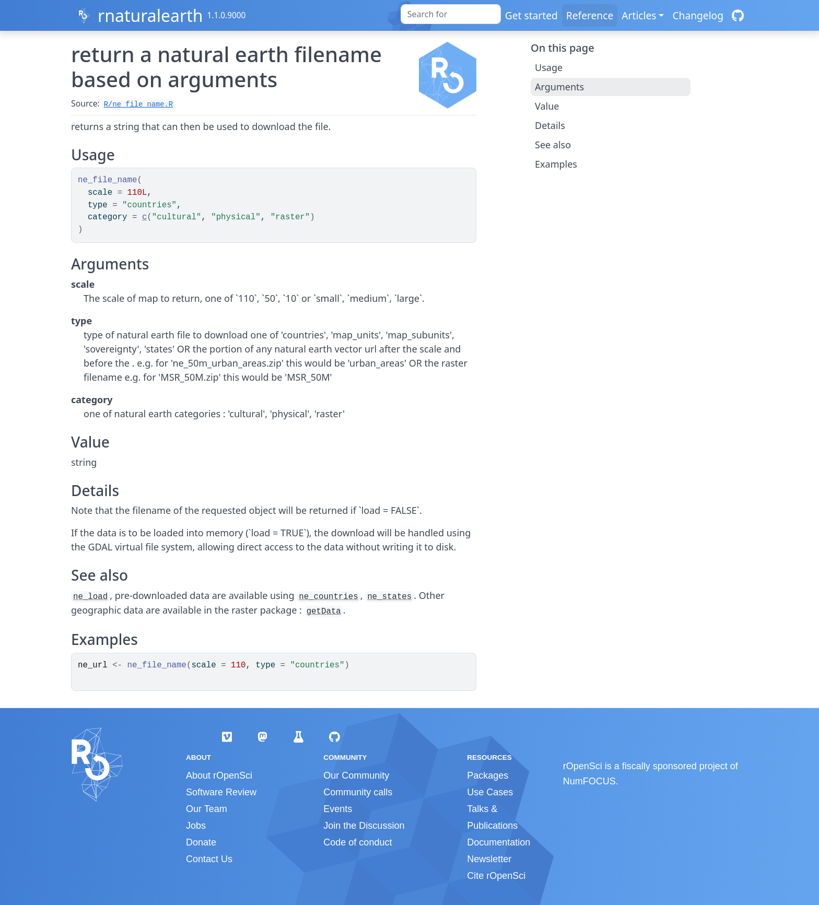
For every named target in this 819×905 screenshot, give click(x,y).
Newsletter (489, 859)
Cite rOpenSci (496, 876)
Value (547, 106)
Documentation (498, 842)
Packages (487, 775)
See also (553, 144)
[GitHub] (738, 15)
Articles (639, 15)
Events (337, 809)
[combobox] (451, 14)
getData (324, 611)
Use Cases (490, 792)
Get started (531, 15)
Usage (549, 67)
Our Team (206, 809)
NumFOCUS (589, 781)
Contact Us (209, 859)
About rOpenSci (219, 775)
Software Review (221, 792)
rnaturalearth (150, 15)
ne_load (90, 597)
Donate (201, 842)
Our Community (356, 775)
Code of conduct (357, 842)
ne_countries (328, 597)
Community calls (357, 792)
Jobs (196, 825)
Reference (589, 15)
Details (550, 125)
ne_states (389, 597)
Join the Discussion (363, 825)
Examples (556, 164)
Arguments (559, 86)
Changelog (697, 15)
